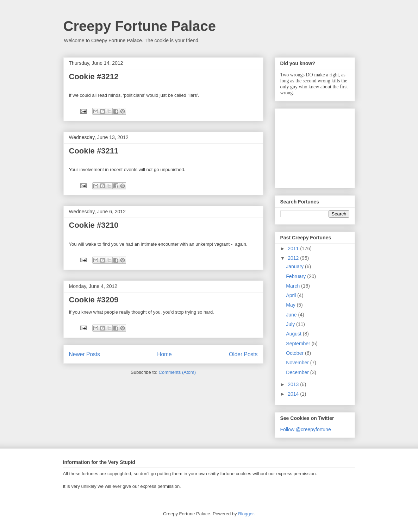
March (293, 286)
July (291, 324)
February (296, 276)
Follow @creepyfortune (305, 429)
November (298, 362)
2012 (294, 258)
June (292, 315)
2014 (294, 394)
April (291, 295)
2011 (294, 248)
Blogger (246, 513)
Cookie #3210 (94, 225)
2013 (294, 384)
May (291, 305)
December (298, 372)
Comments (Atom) (177, 372)
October (295, 353)
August (294, 334)
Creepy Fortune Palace (139, 26)
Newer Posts (84, 354)
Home (164, 354)
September (298, 343)
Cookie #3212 (94, 76)
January (295, 266)
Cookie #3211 (94, 150)
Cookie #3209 (94, 299)
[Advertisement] (315, 146)
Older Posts (243, 354)
